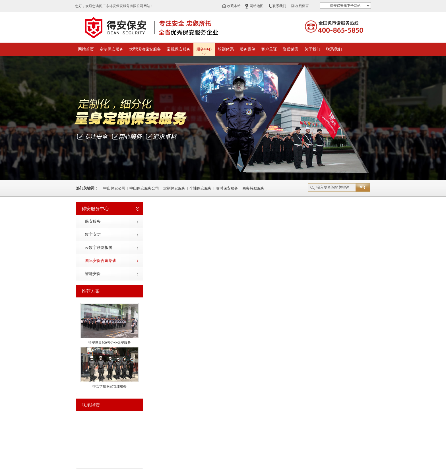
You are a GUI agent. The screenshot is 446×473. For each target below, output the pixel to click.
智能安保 (93, 274)
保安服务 (93, 221)
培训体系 (226, 49)
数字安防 (93, 234)
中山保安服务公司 (144, 188)
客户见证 (269, 49)
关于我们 (312, 49)
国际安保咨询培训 (101, 261)
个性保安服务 (200, 188)
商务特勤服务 (253, 188)
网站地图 (256, 6)
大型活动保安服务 (145, 49)
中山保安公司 (114, 188)
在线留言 (302, 6)
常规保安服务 (179, 49)
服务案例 (247, 49)
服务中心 (204, 49)
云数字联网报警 (99, 247)
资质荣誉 (291, 49)
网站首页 (86, 49)
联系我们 (279, 6)
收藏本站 (234, 6)
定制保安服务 (111, 49)
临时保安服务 (227, 188)
